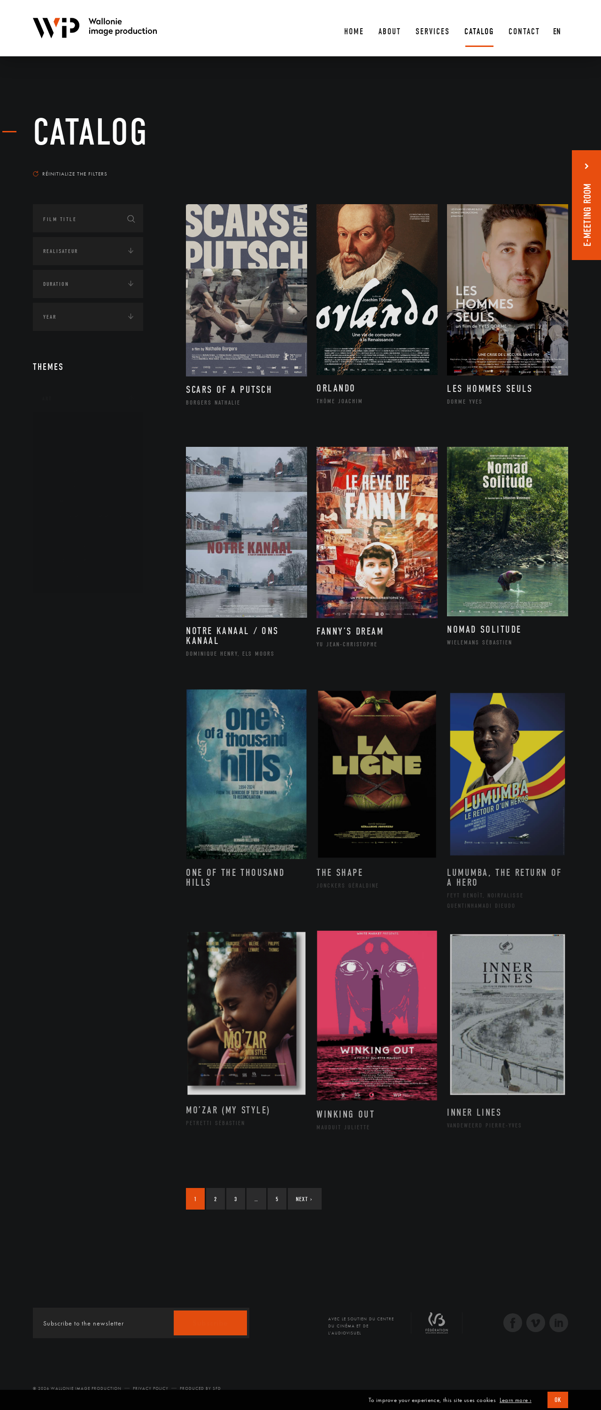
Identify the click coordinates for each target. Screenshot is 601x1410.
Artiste (63, 456)
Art (47, 398)
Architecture (72, 426)
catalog (90, 132)
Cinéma (63, 471)
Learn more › (516, 1400)
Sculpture (67, 561)
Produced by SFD (200, 1388)
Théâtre (64, 576)
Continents (59, 608)
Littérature (69, 486)
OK (558, 1400)
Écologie (55, 637)
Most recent (551, 164)
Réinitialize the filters (70, 173)
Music (61, 501)
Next (304, 1199)
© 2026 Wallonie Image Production (77, 1388)
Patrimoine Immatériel (88, 516)
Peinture (65, 531)
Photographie (74, 546)
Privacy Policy (151, 1388)
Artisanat (68, 441)
